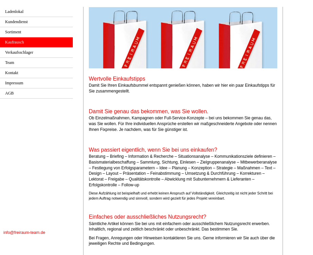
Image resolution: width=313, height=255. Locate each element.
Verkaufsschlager (19, 52)
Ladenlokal (14, 11)
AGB (9, 93)
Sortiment (13, 32)
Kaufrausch (14, 42)
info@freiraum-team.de (24, 232)
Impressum (14, 83)
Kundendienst (16, 21)
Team (9, 62)
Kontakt (11, 72)
